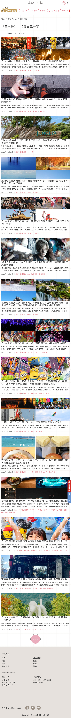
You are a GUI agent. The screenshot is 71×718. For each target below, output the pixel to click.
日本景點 (23, 19)
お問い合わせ (7, 685)
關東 (44, 10)
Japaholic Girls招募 (42, 679)
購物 (35, 666)
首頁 (3, 19)
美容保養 (37, 658)
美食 (4, 663)
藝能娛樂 (5, 666)
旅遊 (35, 660)
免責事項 (37, 677)
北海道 (54, 10)
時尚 (35, 663)
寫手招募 (5, 679)
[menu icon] (2, 3)
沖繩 (64, 10)
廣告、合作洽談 (8, 682)
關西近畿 (33, 10)
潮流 (4, 660)
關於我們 (5, 677)
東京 (23, 10)
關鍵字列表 (12, 19)
